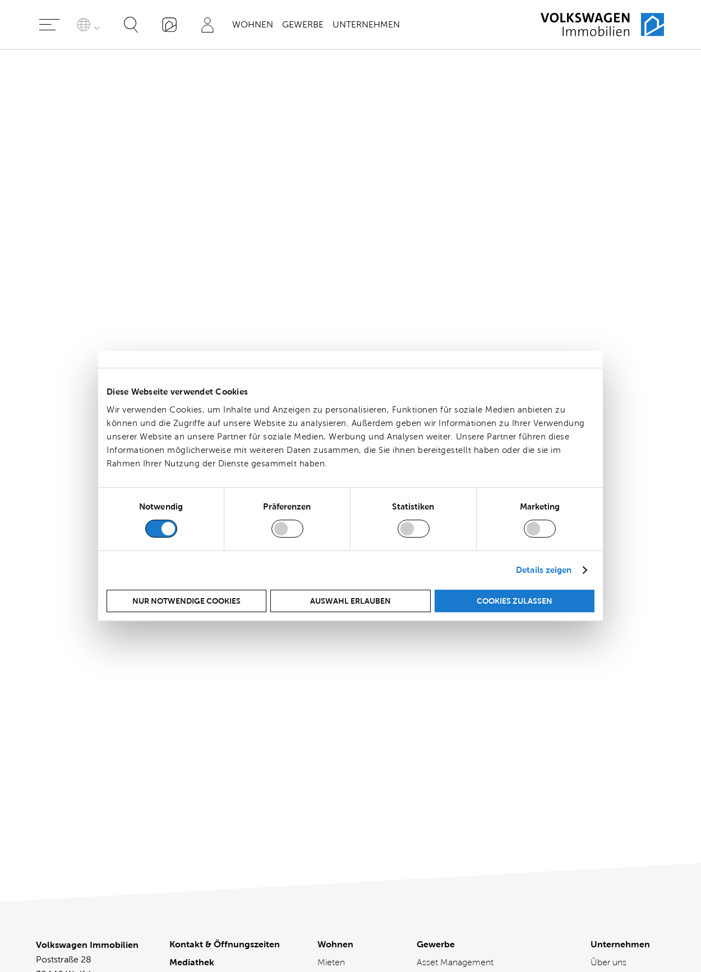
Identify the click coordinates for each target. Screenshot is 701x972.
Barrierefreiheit (201, 743)
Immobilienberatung (457, 774)
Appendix (54, 256)
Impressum (192, 779)
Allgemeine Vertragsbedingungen (215, 803)
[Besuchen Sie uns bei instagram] (368, 894)
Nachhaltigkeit (619, 792)
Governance (61, 211)
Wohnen (252, 24)
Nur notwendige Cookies (186, 600)
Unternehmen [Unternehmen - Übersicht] (620, 689)
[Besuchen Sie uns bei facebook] (332, 894)
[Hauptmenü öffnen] (49, 24)
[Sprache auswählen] (90, 24)
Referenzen (440, 828)
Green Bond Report (75, 233)
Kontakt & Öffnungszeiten (224, 689)
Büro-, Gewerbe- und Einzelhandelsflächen (459, 731)
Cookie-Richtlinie (206, 761)
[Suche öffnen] (131, 24)
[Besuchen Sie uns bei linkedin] (296, 894)
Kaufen (331, 725)
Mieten (331, 707)
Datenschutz (196, 725)
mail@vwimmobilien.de (83, 781)
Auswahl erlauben (350, 600)
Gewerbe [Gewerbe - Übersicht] (436, 689)
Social (48, 188)
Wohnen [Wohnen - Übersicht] (335, 689)
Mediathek (191, 707)
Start (45, 92)
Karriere (605, 725)
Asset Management (455, 707)
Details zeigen (543, 570)
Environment (62, 166)
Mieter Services (347, 774)
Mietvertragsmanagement (468, 792)
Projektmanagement (457, 810)
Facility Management (458, 756)
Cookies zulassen (514, 600)
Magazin (607, 774)
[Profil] (207, 24)
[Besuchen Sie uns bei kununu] (404, 894)
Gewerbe (303, 24)
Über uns (608, 707)
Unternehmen (366, 24)
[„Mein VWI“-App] (169, 24)
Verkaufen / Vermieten (340, 749)
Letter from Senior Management (101, 110)
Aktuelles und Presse (617, 749)
